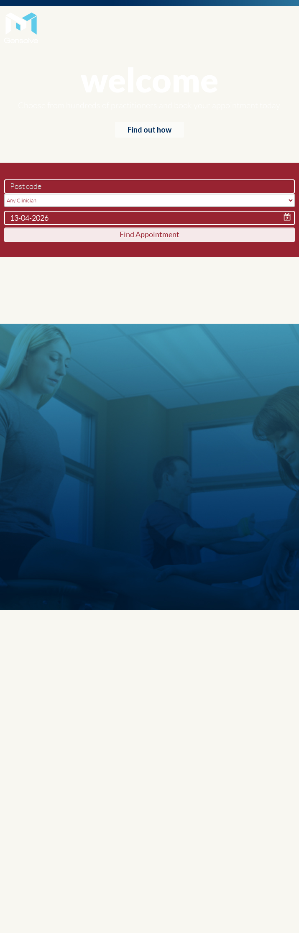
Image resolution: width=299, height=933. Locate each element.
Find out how (149, 129)
